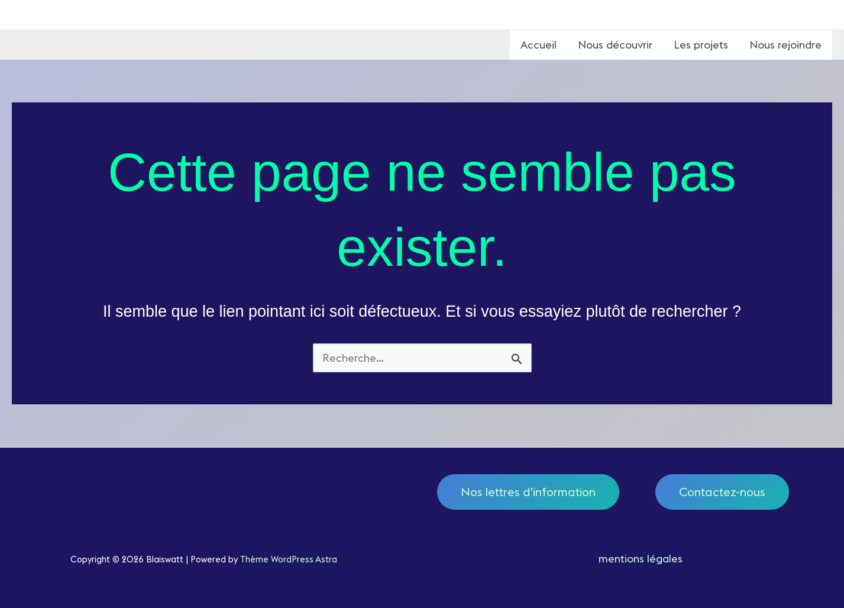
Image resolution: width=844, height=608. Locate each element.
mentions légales (641, 558)
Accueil (538, 45)
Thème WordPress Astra (288, 559)
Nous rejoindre (785, 45)
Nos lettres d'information (528, 491)
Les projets (701, 45)
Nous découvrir (615, 45)
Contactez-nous (722, 491)
